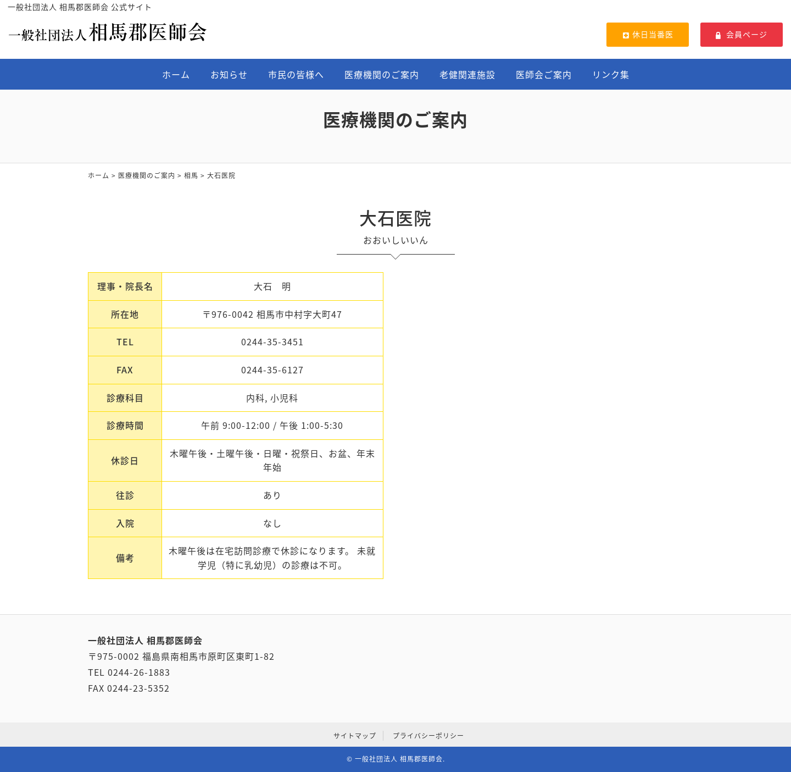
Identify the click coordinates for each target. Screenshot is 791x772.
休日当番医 (647, 34)
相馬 (191, 175)
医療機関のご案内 (381, 74)
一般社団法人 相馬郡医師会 (399, 759)
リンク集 (611, 74)
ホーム (176, 74)
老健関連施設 (467, 74)
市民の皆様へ (296, 74)
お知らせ (229, 74)
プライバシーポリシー (428, 736)
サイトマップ (354, 736)
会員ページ (741, 34)
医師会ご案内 (544, 74)
